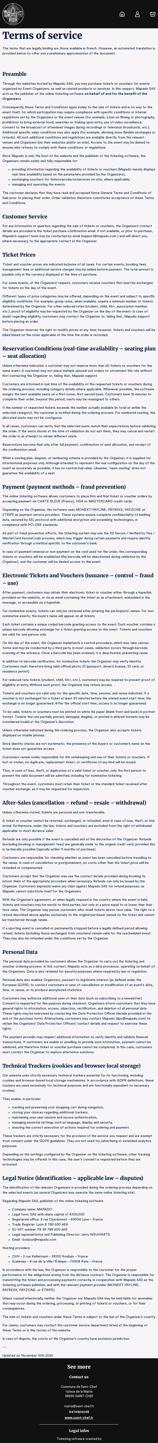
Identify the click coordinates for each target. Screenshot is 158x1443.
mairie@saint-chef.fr (79, 1381)
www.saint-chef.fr (79, 1392)
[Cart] (153, 14)
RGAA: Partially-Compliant (79, 1437)
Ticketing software (71, 1413)
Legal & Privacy (79, 1432)
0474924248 (79, 1387)
